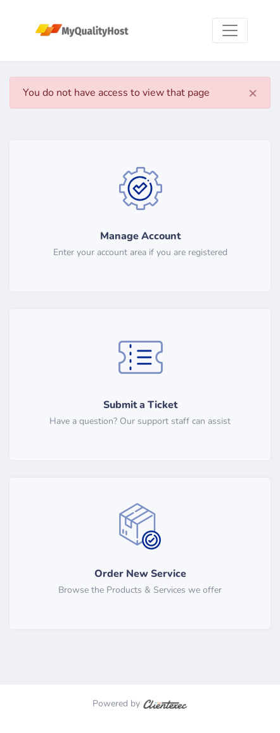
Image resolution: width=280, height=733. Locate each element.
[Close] (253, 92)
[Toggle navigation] (230, 30)
